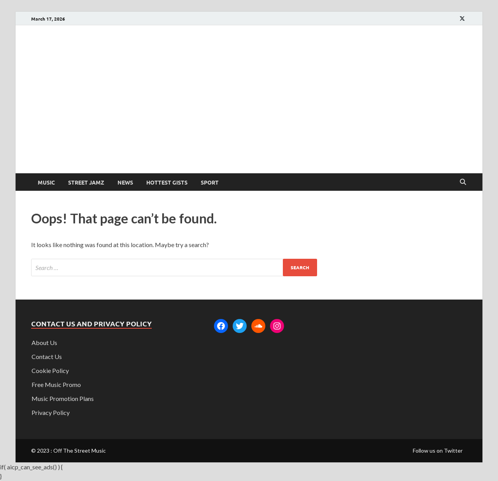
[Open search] (463, 182)
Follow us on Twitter (438, 450)
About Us (44, 342)
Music (46, 182)
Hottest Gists (167, 182)
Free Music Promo (56, 384)
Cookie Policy (50, 370)
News (125, 182)
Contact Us (47, 356)
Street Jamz (86, 182)
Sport (210, 182)
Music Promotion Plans (63, 398)
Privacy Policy (51, 412)
